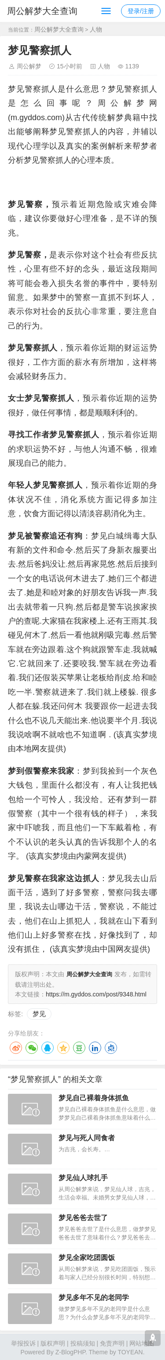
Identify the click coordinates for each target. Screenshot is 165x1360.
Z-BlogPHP (70, 1351)
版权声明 (52, 1342)
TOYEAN (130, 1351)
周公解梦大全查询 (42, 11)
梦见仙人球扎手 (83, 1177)
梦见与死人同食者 (87, 1137)
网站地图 (141, 1342)
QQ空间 (63, 1047)
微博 (16, 1047)
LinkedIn (95, 1047)
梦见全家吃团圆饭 (87, 1256)
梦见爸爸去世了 (83, 1217)
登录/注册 (141, 10)
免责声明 (112, 1342)
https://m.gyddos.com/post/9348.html (96, 993)
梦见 (39, 1013)
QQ (47, 1047)
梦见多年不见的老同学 (94, 1296)
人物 (96, 29)
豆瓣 (79, 1047)
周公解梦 (29, 66)
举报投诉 (23, 1342)
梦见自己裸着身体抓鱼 (94, 1097)
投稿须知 (82, 1342)
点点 (111, 1047)
